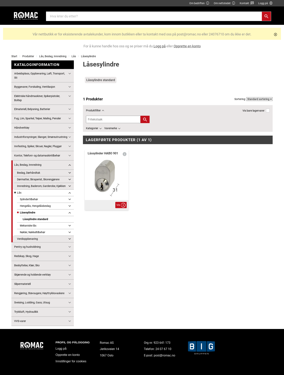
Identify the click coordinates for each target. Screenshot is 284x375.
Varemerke (110, 128)
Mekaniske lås (28, 225)
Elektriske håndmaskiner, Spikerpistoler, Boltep (37, 98)
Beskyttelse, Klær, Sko (27, 265)
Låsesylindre (88, 56)
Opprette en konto (67, 354)
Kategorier (92, 128)
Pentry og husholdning (27, 246)
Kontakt (247, 3)
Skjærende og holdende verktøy (32, 274)
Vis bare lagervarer (256, 110)
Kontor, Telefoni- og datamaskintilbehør (37, 155)
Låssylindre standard (35, 219)
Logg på (60, 348)
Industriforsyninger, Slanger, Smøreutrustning (40, 136)
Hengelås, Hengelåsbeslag (35, 205)
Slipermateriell (22, 283)
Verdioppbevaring (27, 238)
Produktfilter (93, 110)
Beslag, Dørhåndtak (28, 172)
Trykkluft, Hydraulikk (26, 311)
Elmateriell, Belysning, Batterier (32, 109)
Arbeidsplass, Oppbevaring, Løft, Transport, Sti (39, 75)
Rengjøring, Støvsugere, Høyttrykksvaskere (39, 293)
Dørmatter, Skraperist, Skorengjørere (38, 179)
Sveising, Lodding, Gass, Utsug (32, 302)
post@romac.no (164, 355)
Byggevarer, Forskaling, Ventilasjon (34, 86)
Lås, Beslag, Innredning (52, 56)
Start (14, 56)
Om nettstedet (224, 3)
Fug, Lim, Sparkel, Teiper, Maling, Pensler (37, 118)
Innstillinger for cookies (70, 361)
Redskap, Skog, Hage (26, 256)
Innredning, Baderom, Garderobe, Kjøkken (41, 186)
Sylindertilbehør (29, 199)
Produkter (28, 56)
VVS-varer (20, 321)
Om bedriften (199, 3)
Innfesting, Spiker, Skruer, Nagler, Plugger (38, 146)
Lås (74, 56)
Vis (121, 205)
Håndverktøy (21, 127)
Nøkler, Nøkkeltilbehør (32, 232)
